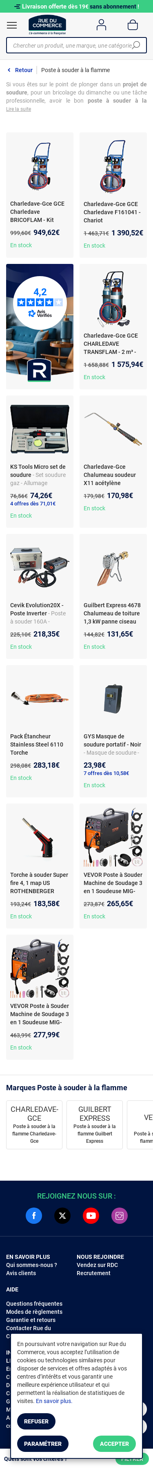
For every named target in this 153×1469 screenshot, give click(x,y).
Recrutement (94, 1273)
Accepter (114, 1443)
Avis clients (21, 1273)
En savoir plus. (54, 1401)
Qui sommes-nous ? (31, 1265)
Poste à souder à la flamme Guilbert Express (94, 1134)
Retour (24, 70)
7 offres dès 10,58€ (106, 773)
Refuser (36, 1421)
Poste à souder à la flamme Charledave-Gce (34, 1134)
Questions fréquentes (34, 1303)
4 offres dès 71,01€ (32, 504)
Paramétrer (43, 1443)
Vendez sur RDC (97, 1265)
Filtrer (132, 1459)
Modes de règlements (34, 1312)
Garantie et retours (30, 1320)
